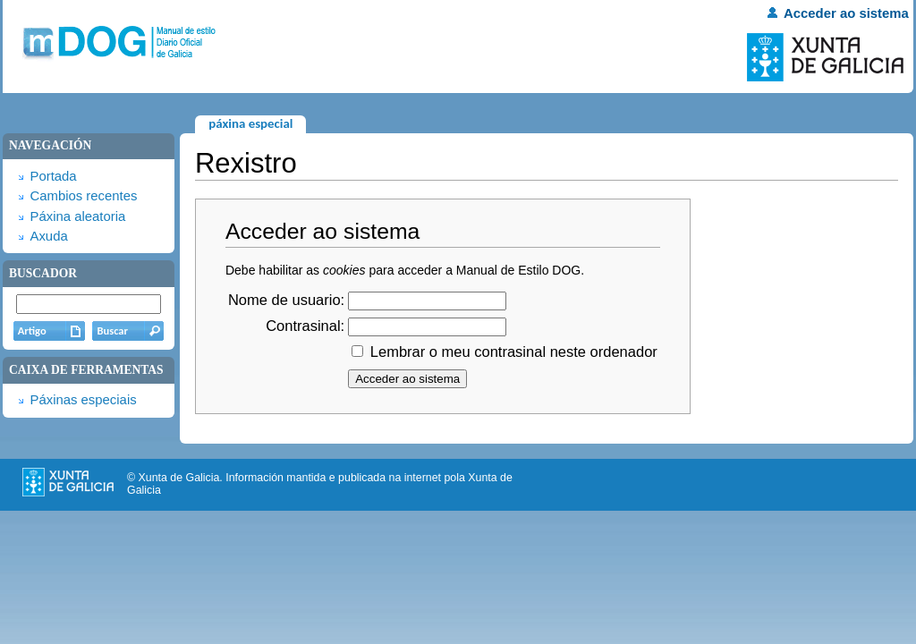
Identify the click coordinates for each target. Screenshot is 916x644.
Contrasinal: (305, 326)
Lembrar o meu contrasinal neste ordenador (513, 351)
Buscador (43, 273)
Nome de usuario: (286, 300)
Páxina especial (250, 123)
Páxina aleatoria (77, 216)
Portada (53, 176)
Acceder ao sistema (846, 13)
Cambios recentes (83, 196)
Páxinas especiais (83, 400)
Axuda (48, 236)
